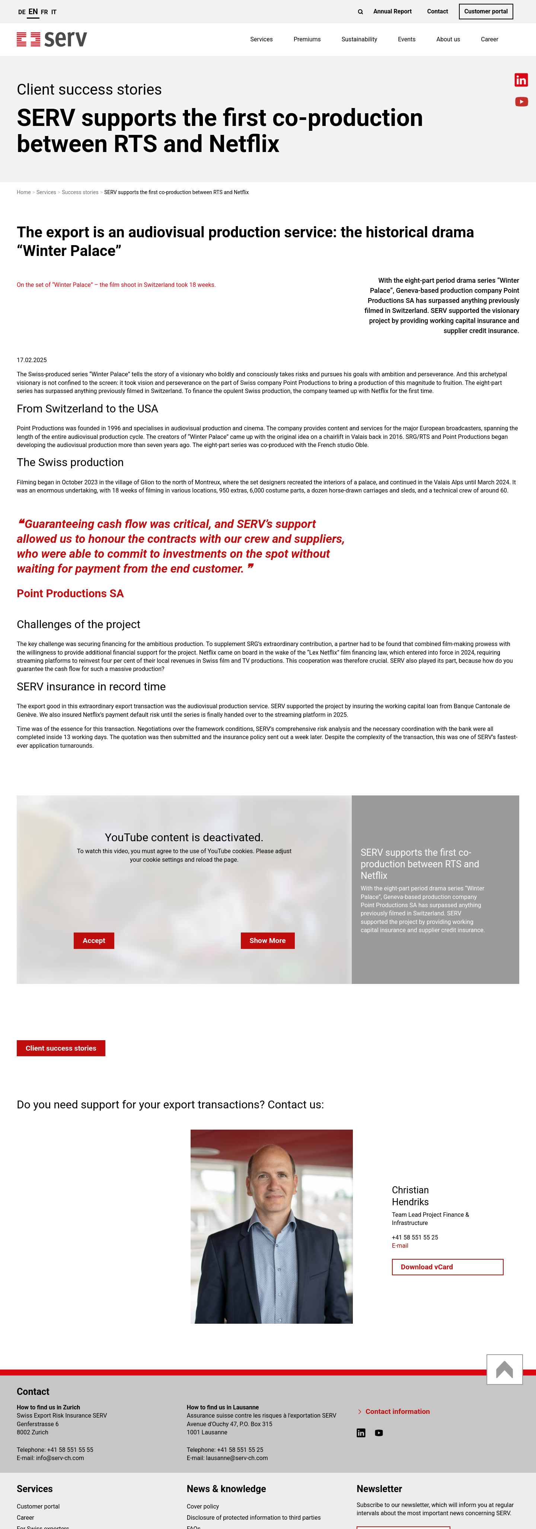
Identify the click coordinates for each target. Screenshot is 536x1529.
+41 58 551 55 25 (240, 1449)
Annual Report (392, 11)
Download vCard (427, 1267)
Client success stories (61, 1048)
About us (448, 39)
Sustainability (359, 39)
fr (44, 12)
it (54, 12)
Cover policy (203, 1506)
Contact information (398, 1411)
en (33, 11)
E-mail (400, 1245)
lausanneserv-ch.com (237, 1458)
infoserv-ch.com (60, 1458)
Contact (437, 11)
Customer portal (486, 11)
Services (262, 39)
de (21, 12)
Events (406, 39)
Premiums (307, 39)
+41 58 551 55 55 (70, 1449)
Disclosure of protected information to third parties (254, 1517)
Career (489, 39)
